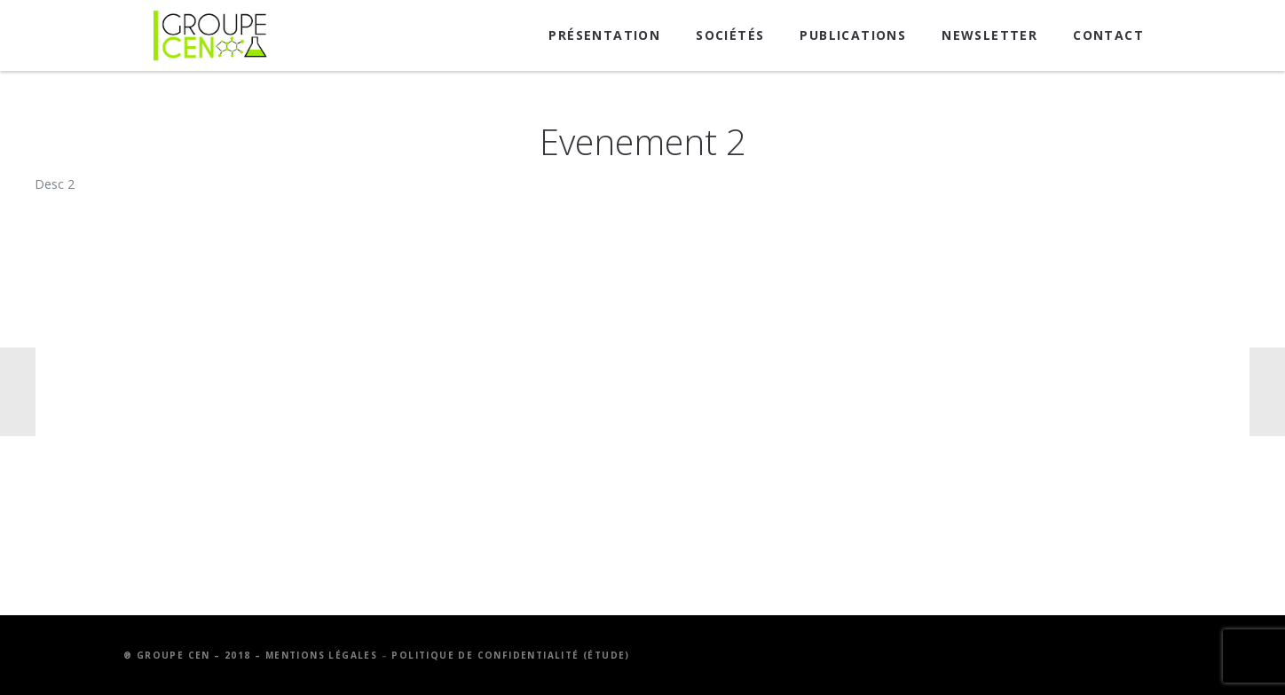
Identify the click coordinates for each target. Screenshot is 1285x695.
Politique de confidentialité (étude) (510, 655)
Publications (853, 35)
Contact (1108, 35)
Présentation (604, 35)
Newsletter (989, 35)
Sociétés (730, 35)
